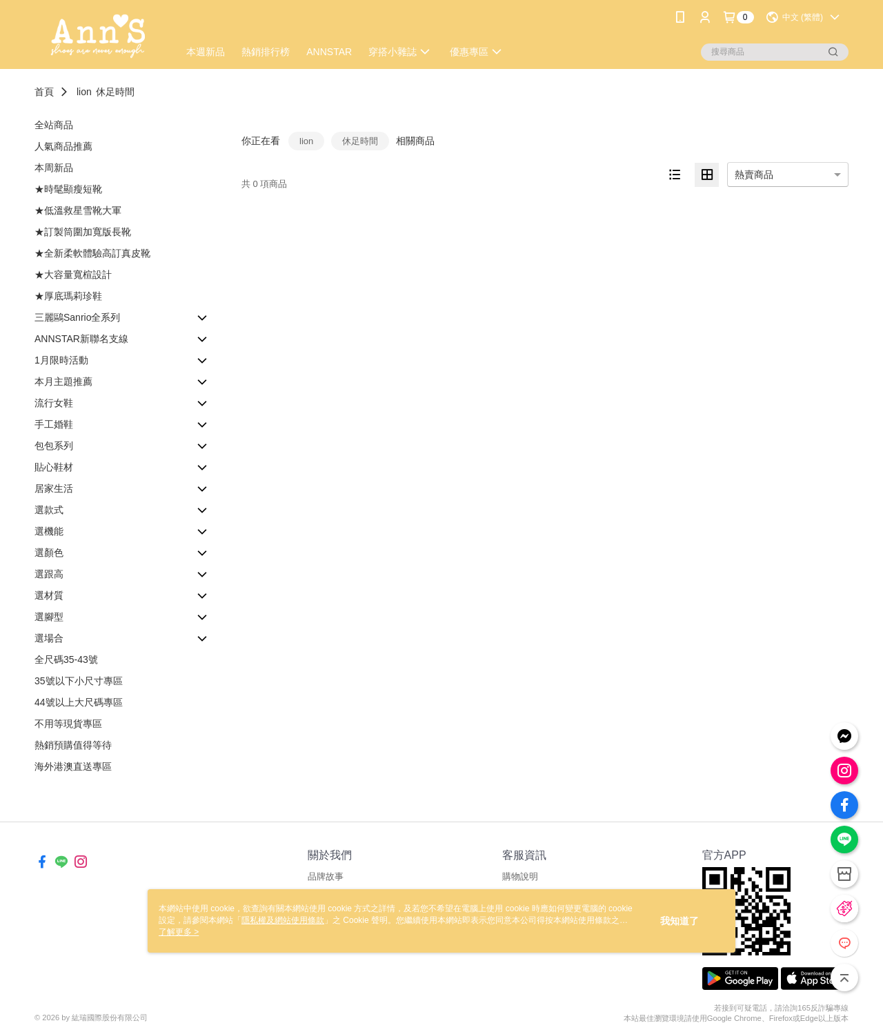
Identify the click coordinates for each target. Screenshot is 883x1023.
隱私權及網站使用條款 (282, 920)
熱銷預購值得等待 (73, 745)
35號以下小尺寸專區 (78, 680)
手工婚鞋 (53, 424)
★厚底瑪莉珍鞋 (68, 295)
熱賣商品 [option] (754, 174)
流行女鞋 (53, 402)
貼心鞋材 (53, 467)
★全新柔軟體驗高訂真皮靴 (92, 253)
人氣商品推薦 (63, 146)
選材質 (48, 595)
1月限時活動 (61, 360)
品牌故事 (326, 876)
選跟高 (48, 573)
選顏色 (48, 552)
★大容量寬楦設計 (73, 274)
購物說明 (520, 876)
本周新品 (53, 167)
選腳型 (48, 616)
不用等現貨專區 (68, 723)
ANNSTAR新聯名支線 (81, 338)
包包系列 (53, 445)
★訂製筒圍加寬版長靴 (82, 231)
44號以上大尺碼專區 (78, 702)
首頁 (44, 91)
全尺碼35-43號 (66, 659)
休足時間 (115, 91)
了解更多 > (179, 932)
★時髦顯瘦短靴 (68, 189)
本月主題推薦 (63, 381)
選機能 (48, 531)
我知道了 (679, 920)
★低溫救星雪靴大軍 (77, 210)
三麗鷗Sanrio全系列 (77, 317)
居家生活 (53, 488)
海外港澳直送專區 (73, 766)
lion (84, 91)
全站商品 (53, 124)
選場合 (48, 638)
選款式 (48, 509)
